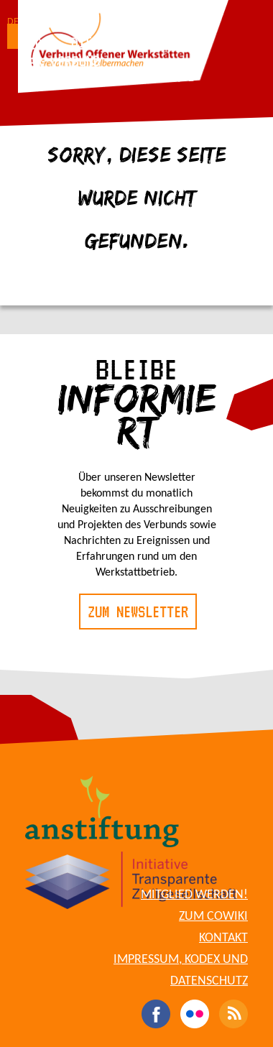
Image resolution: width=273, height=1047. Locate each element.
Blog (35, 43)
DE (13, 22)
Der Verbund (61, 61)
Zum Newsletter (138, 611)
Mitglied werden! (194, 895)
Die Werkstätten (125, 40)
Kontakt (223, 938)
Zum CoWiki (213, 916)
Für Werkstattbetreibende (108, 78)
